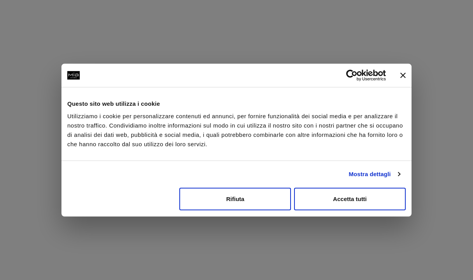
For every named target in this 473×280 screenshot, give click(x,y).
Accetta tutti (350, 198)
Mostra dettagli (370, 174)
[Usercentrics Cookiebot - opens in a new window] (352, 75)
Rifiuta (235, 198)
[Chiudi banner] (403, 75)
